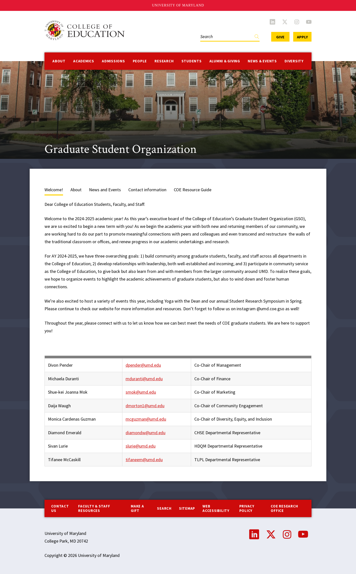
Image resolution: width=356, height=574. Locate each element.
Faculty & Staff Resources (94, 508)
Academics (83, 61)
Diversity (294, 61)
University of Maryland (178, 5)
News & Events (262, 61)
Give (280, 36)
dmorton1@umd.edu (145, 405)
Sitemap (187, 508)
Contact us (60, 508)
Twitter (285, 21)
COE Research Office (284, 508)
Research (164, 61)
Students (191, 61)
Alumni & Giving (224, 61)
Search (164, 508)
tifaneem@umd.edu (144, 459)
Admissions (113, 61)
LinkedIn (272, 21)
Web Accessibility (215, 508)
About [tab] (76, 189)
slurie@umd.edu (141, 446)
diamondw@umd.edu (145, 432)
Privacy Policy (246, 508)
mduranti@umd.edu (144, 379)
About (59, 61)
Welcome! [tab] (53, 189)
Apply (302, 36)
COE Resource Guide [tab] (192, 189)
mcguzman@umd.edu (146, 419)
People (140, 61)
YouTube (309, 21)
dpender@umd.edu (143, 365)
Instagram (296, 21)
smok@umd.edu (141, 392)
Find (257, 38)
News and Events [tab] (105, 189)
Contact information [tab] (147, 189)
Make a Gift (137, 508)
